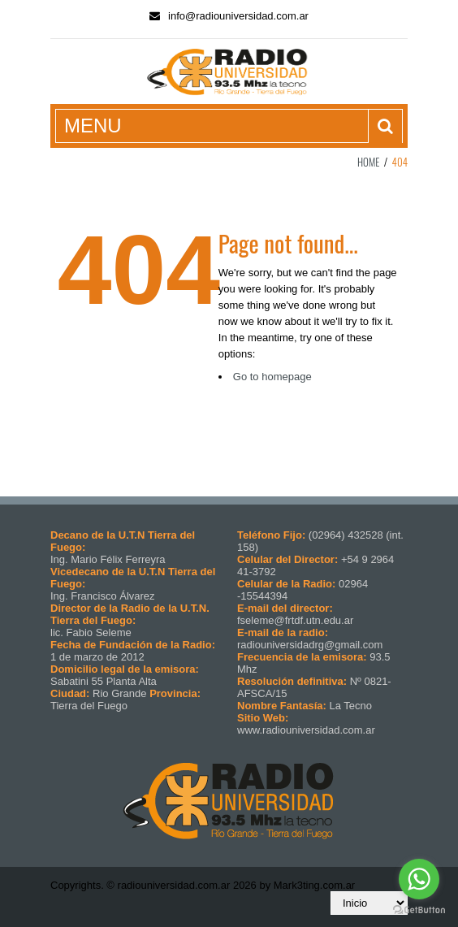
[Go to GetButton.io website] (419, 910)
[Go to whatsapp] (419, 879)
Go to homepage (272, 376)
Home (368, 162)
